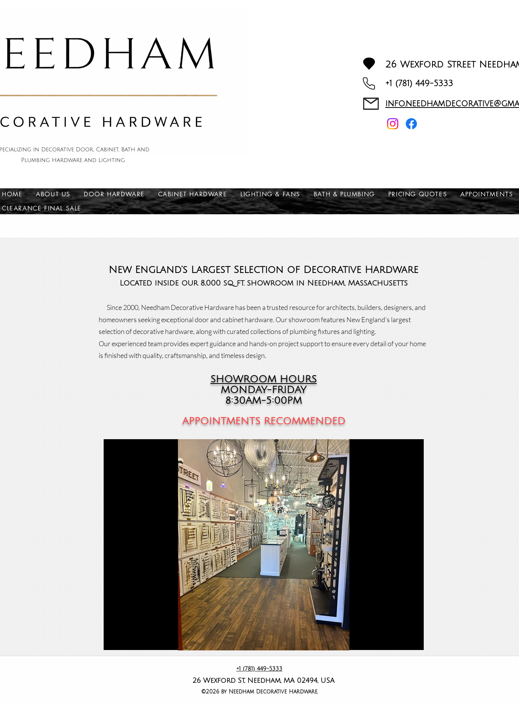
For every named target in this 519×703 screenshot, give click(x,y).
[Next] (396, 545)
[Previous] (131, 545)
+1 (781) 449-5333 (419, 83)
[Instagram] (392, 123)
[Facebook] (411, 123)
